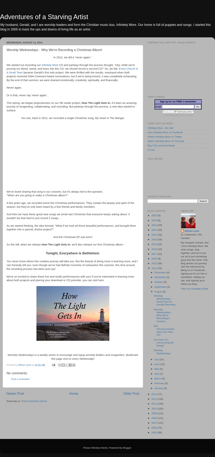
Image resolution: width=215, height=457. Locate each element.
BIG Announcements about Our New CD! (164, 330)
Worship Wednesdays (162, 352)
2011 (154, 403)
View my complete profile (194, 288)
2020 (154, 239)
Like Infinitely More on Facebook (165, 132)
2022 (154, 229)
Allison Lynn (192, 231)
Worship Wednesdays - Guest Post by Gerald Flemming (164, 300)
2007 (154, 422)
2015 (154, 263)
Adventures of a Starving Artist (44, 17)
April (157, 373)
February (159, 383)
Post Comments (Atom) (34, 401)
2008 (154, 418)
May (157, 369)
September (160, 287)
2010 (154, 408)
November (160, 277)
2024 (154, 220)
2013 (154, 394)
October (159, 282)
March (158, 378)
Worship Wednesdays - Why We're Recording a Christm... (163, 315)
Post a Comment (20, 379)
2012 (154, 399)
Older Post (131, 393)
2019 (154, 244)
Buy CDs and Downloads (161, 145)
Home (73, 393)
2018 (154, 249)
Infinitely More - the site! (161, 128)
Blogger (127, 447)
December (160, 272)
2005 (154, 432)
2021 (154, 234)
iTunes (151, 150)
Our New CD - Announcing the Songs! (164, 342)
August (158, 291)
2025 (154, 215)
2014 (154, 268)
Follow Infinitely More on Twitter (165, 136)
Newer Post (15, 393)
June (157, 364)
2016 (154, 258)
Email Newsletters (174, 115)
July (156, 359)
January (159, 388)
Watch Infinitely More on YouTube (166, 141)
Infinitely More (50, 65)
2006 (154, 427)
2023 (154, 225)
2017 (154, 254)
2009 (154, 413)
